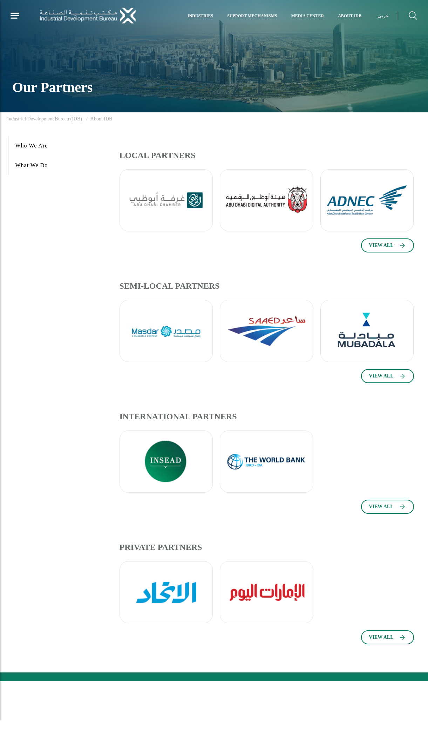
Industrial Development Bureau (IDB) (44, 118)
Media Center (307, 15)
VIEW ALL (381, 245)
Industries (200, 15)
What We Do (31, 165)
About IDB (349, 15)
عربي (383, 15)
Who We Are (31, 146)
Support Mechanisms (252, 15)
